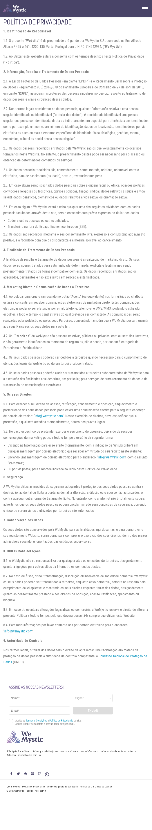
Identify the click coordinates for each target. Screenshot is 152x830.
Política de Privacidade (33, 786)
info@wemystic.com (49, 416)
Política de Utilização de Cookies (96, 786)
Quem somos (13, 786)
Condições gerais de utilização (62, 786)
